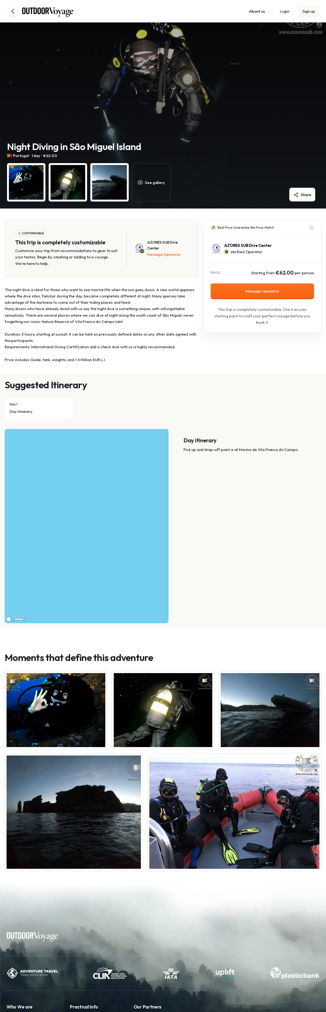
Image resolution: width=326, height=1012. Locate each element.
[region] (86, 526)
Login (284, 11)
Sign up (308, 11)
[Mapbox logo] (16, 619)
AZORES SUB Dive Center (248, 245)
